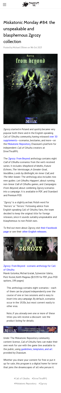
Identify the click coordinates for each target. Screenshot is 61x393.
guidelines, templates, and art (36, 349)
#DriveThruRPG (39, 378)
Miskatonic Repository (19, 143)
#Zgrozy (43, 383)
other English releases (34, 231)
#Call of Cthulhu (22, 378)
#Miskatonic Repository (25, 383)
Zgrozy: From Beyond (19, 158)
